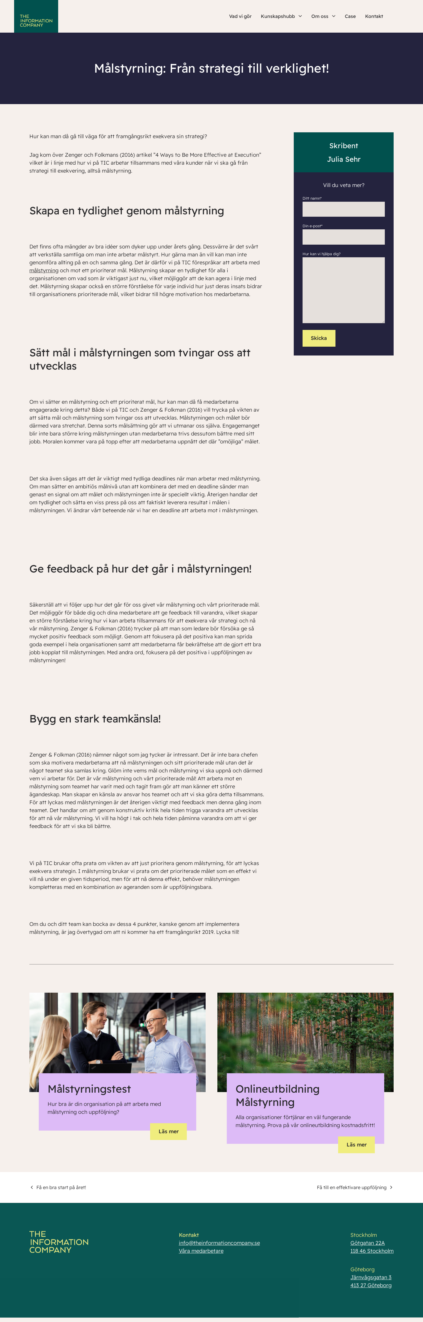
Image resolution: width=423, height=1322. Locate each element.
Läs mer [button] (167, 1131)
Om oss (323, 16)
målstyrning (43, 270)
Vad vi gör (240, 16)
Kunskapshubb (281, 16)
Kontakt (374, 16)
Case (350, 16)
